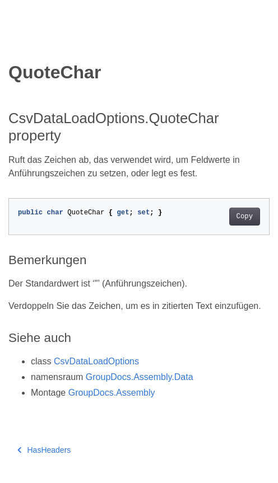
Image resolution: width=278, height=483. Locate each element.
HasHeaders (44, 450)
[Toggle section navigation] (17, 43)
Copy (245, 217)
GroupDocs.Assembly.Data (139, 377)
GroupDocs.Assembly (111, 392)
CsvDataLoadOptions (96, 361)
